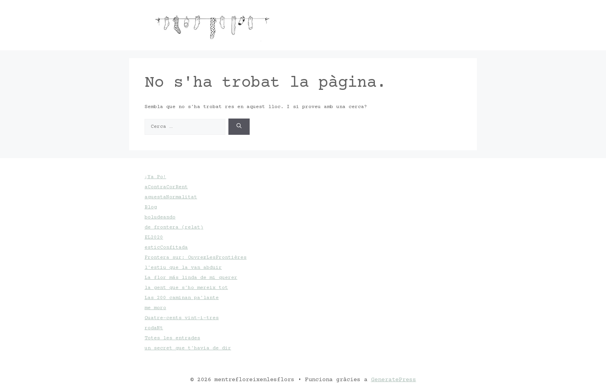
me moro (155, 308)
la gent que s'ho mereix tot (186, 288)
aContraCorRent (166, 187)
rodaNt (154, 328)
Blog (151, 207)
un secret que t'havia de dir (188, 348)
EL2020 (154, 237)
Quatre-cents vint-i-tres (182, 318)
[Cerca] (239, 127)
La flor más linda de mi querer (191, 277)
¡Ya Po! (155, 177)
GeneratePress (393, 380)
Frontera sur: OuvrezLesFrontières (196, 257)
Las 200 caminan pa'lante (182, 298)
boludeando (160, 217)
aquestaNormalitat (171, 197)
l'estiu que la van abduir (183, 267)
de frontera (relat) (174, 227)
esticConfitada (166, 247)
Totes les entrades (172, 338)
